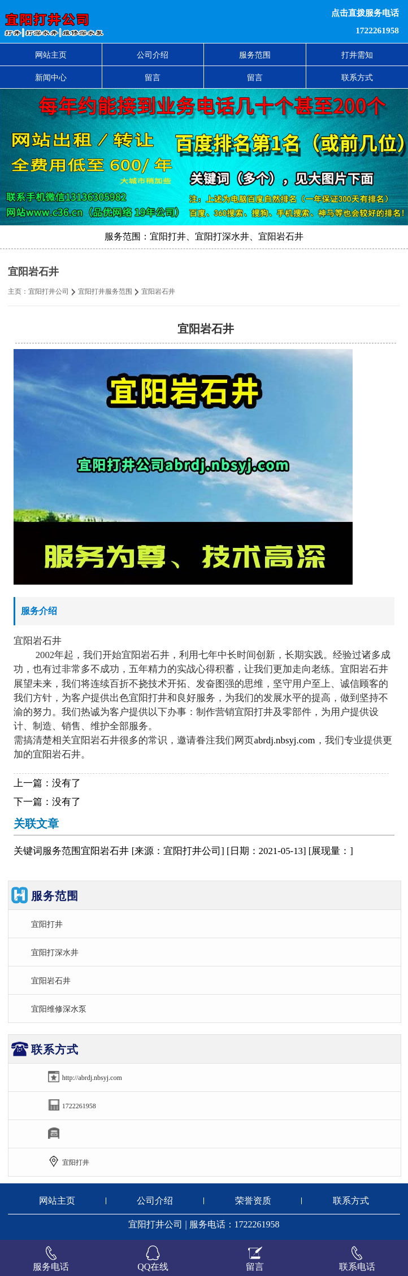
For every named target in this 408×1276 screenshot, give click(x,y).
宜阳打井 (47, 924)
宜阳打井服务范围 (105, 291)
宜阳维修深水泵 (58, 1008)
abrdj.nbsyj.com (284, 740)
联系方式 (357, 77)
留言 (152, 77)
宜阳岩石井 (51, 980)
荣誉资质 (253, 1200)
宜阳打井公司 (48, 291)
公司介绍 (152, 54)
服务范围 (255, 54)
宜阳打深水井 (55, 952)
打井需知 (357, 54)
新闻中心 (51, 77)
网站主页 (51, 54)
